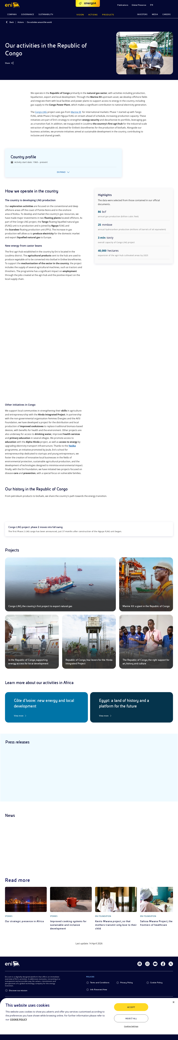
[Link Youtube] (155, 964)
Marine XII (76, 112)
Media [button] (155, 14)
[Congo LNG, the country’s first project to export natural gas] (60, 584)
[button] (12, 5)
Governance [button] (27, 14)
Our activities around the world (39, 22)
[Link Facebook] (163, 964)
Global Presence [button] (139, 5)
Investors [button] (142, 14)
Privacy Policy (126, 982)
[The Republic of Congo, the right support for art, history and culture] (146, 642)
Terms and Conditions (99, 982)
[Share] (9, 63)
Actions (21, 22)
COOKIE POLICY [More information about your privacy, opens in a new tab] (18, 1019)
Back (11, 22)
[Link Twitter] (171, 964)
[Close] (173, 1002)
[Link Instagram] (147, 964)
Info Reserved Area (98, 989)
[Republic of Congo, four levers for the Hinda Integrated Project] (89, 642)
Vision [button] (80, 15)
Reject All (131, 1018)
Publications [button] (122, 5)
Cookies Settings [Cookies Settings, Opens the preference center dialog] (131, 1026)
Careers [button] (166, 14)
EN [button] (151, 5)
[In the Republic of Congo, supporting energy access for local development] (32, 642)
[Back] (6, 22)
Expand (61, 172)
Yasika (72, 445)
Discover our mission (18, 990)
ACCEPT (131, 1007)
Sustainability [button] (46, 14)
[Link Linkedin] (139, 964)
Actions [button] (93, 15)
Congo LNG (41, 112)
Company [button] (12, 14)
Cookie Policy (156, 982)
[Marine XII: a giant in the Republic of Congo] (146, 584)
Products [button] (108, 15)
